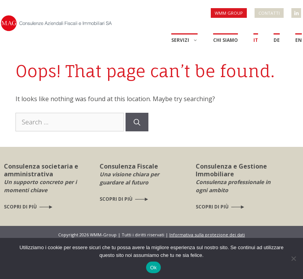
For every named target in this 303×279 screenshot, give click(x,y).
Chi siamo (225, 40)
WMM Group (229, 13)
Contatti (269, 13)
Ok (153, 267)
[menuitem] (255, 47)
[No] (293, 258)
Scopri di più (20, 206)
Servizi (184, 40)
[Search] (137, 122)
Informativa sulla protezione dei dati (207, 235)
